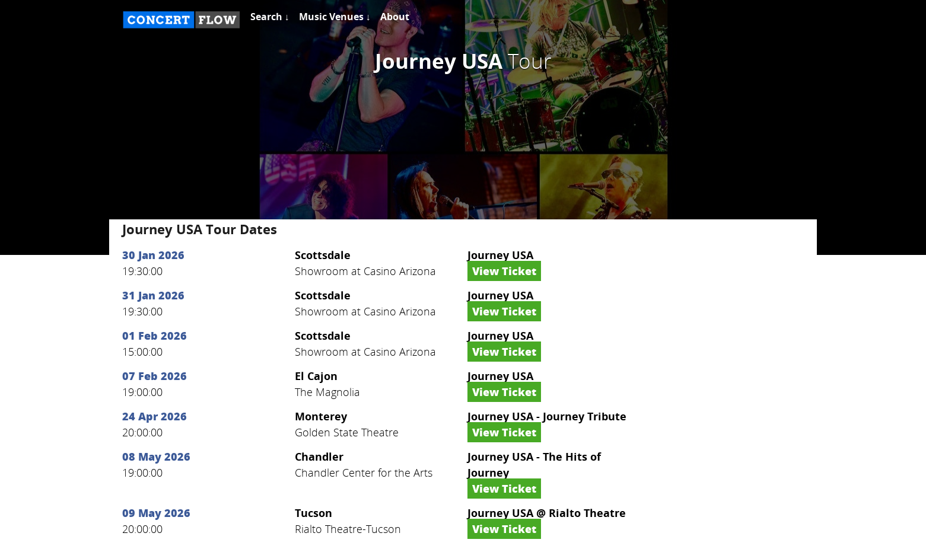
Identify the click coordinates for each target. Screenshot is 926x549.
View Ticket (504, 271)
